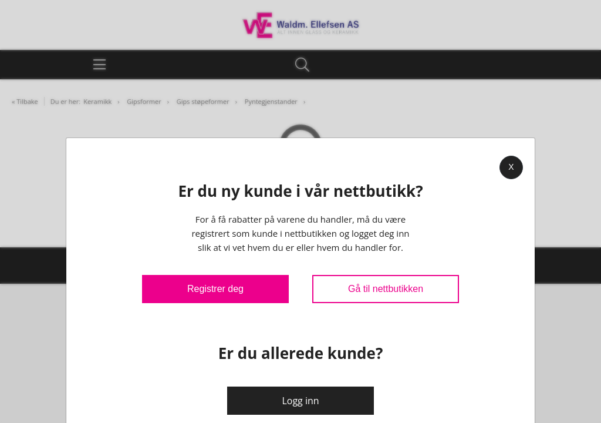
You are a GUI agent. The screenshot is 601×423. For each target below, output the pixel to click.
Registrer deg (215, 289)
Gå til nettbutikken (385, 289)
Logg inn (300, 400)
